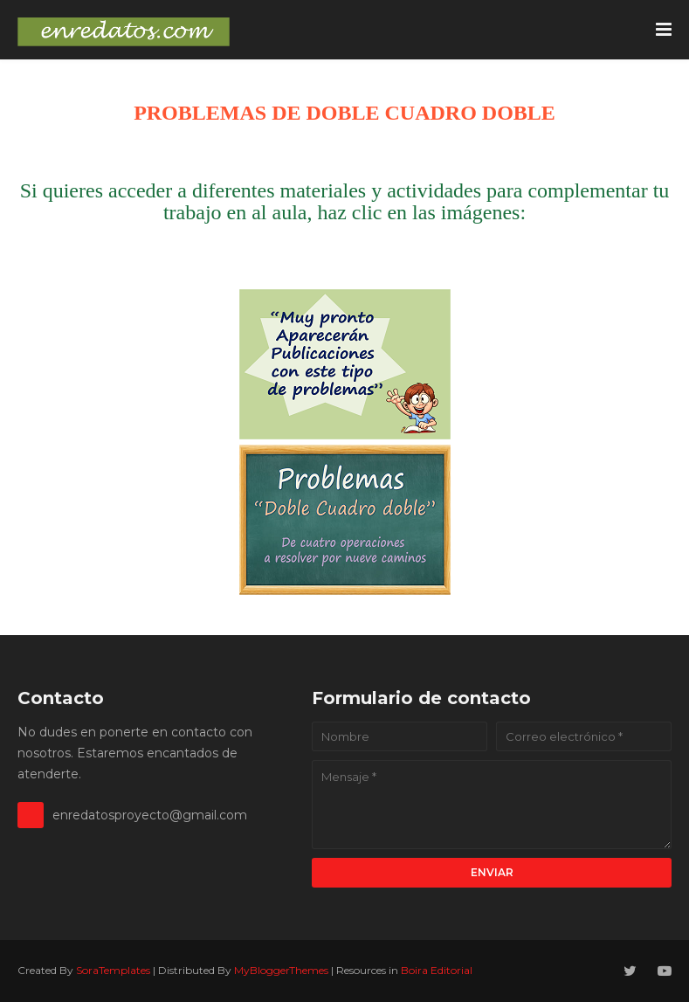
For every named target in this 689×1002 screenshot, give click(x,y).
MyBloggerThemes (281, 970)
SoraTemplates (113, 970)
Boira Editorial (436, 970)
